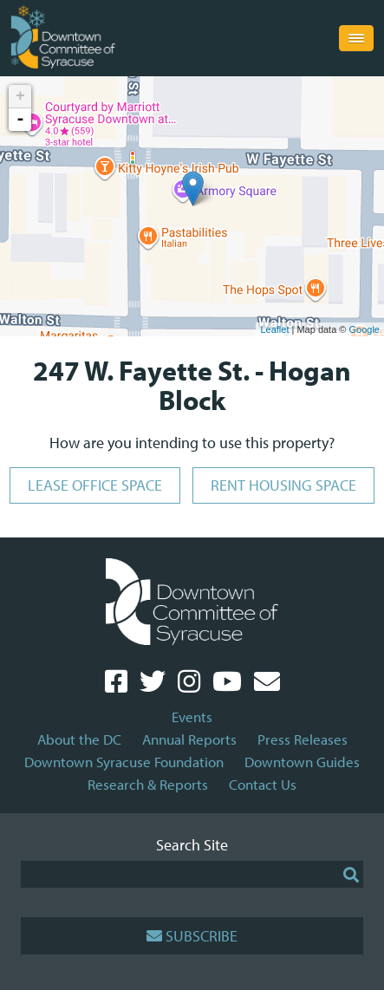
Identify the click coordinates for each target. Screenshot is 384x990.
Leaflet (274, 329)
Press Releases (302, 739)
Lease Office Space (95, 485)
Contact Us (262, 784)
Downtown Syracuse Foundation (124, 761)
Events (192, 716)
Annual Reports (189, 739)
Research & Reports (148, 784)
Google (364, 329)
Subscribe (192, 936)
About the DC (79, 739)
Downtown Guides (302, 761)
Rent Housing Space (283, 485)
